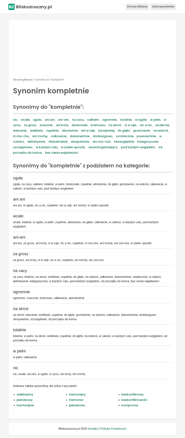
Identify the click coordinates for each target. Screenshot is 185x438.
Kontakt (93, 428)
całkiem (93, 120)
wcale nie (162, 125)
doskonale (79, 125)
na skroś (115, 125)
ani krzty (62, 125)
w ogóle (141, 120)
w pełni (155, 120)
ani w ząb (88, 131)
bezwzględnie (124, 142)
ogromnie (109, 120)
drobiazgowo (102, 136)
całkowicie (58, 136)
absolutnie (70, 131)
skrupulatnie (80, 142)
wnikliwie (36, 131)
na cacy (78, 120)
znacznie (46, 125)
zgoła (37, 120)
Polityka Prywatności (113, 428)
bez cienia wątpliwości (61, 153)
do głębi (124, 131)
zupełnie (52, 131)
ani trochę (39, 136)
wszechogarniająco (103, 147)
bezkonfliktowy (132, 394)
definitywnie (36, 142)
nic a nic (146, 125)
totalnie (126, 120)
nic (15, 120)
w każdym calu (47, 147)
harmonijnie (25, 405)
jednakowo (77, 405)
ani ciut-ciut (101, 142)
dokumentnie (79, 136)
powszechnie (146, 136)
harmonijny (77, 394)
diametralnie (58, 142)
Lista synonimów (163, 6)
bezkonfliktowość (134, 400)
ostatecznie (124, 136)
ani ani (49, 120)
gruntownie (141, 131)
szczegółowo (22, 147)
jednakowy (25, 400)
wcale (25, 120)
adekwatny (25, 394)
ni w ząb (130, 125)
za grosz (30, 125)
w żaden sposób (73, 147)
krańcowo (98, 125)
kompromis (129, 405)
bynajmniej (106, 131)
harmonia (76, 400)
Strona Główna (137, 6)
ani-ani (63, 120)
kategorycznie (147, 142)
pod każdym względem (138, 147)
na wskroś (160, 131)
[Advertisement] (92, 50)
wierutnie (19, 131)
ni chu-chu (21, 136)
